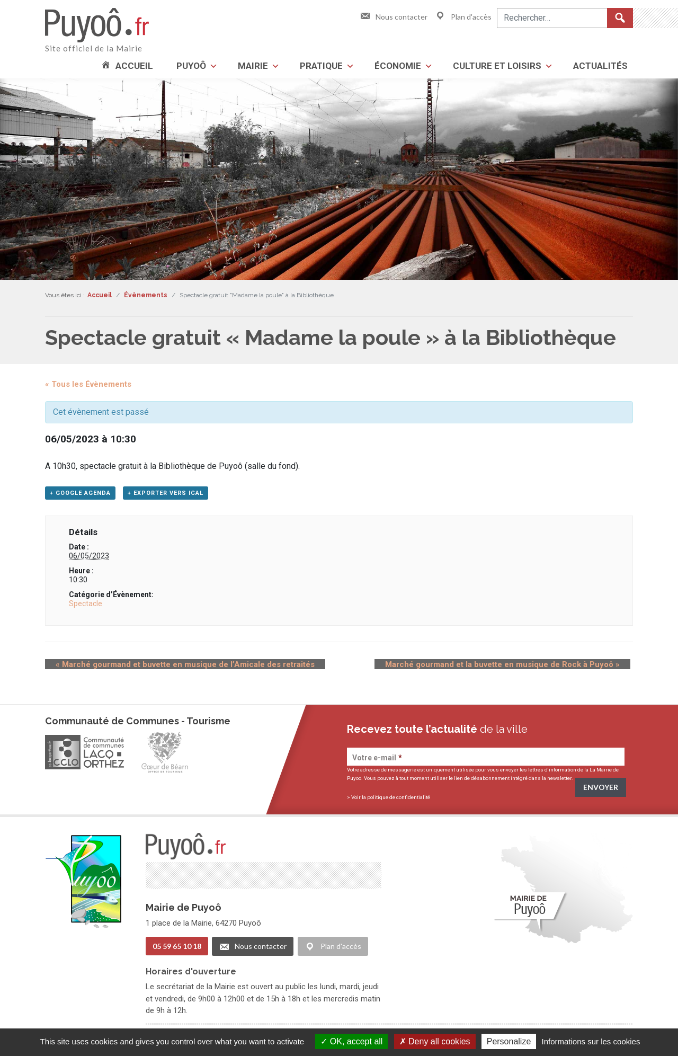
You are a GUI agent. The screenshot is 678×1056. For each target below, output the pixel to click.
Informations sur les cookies (590, 1041)
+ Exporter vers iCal (165, 496)
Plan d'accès (463, 16)
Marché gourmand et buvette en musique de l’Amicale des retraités (174, 667)
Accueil (134, 65)
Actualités (600, 65)
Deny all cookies (434, 1041)
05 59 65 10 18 (177, 948)
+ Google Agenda (80, 496)
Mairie (253, 65)
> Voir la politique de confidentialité (388, 800)
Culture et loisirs (497, 65)
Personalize (509, 1041)
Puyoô (191, 65)
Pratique (321, 65)
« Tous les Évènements (88, 384)
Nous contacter (393, 16)
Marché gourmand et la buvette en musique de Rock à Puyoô (513, 667)
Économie (397, 65)
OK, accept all (351, 1041)
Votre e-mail (377, 761)
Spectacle (85, 606)
